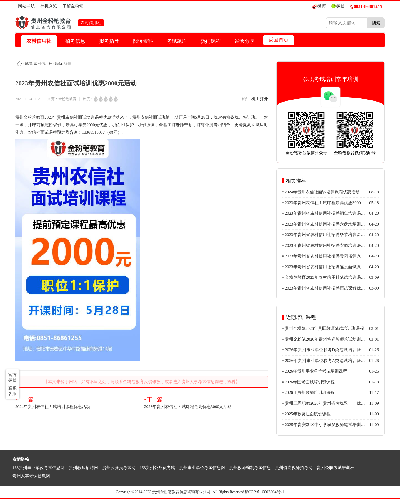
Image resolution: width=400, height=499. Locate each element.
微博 (319, 6)
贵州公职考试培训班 (335, 467)
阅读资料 (143, 41)
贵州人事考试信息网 (31, 476)
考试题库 (177, 41)
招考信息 (75, 41)
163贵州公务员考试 (157, 467)
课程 (28, 64)
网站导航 (26, 6)
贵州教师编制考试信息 (250, 467)
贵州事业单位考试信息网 (202, 467)
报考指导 (109, 41)
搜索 (376, 23)
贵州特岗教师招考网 (293, 467)
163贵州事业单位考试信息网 (38, 467)
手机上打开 (255, 100)
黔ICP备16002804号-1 (264, 492)
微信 (338, 6)
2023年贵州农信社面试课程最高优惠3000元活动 (206, 402)
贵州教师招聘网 (83, 467)
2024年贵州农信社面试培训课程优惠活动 (77, 402)
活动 (58, 64)
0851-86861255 (366, 6)
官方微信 (12, 377)
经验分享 (245, 41)
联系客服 (12, 391)
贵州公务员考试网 (119, 467)
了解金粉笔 (72, 6)
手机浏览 (48, 6)
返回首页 (279, 40)
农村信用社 (38, 41)
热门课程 (211, 41)
